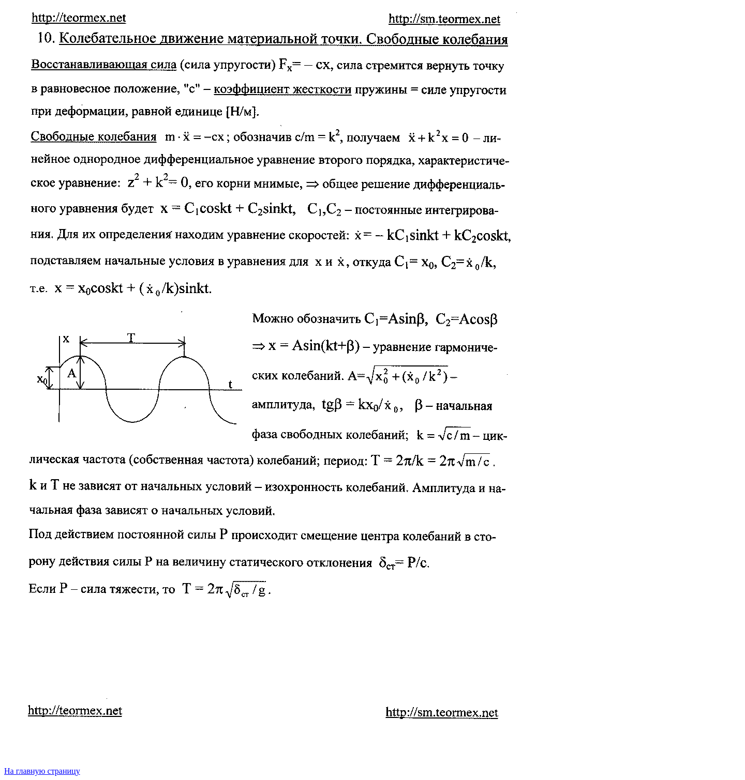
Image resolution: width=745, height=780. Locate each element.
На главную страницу (42, 771)
